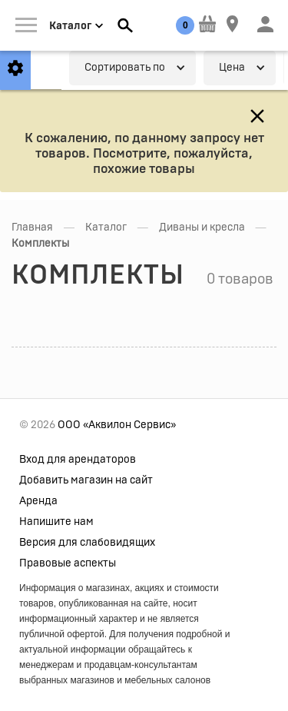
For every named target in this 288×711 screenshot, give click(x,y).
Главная (32, 227)
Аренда (38, 501)
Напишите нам (56, 522)
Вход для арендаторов (77, 459)
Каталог (106, 227)
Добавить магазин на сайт (86, 480)
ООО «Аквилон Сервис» (117, 425)
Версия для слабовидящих (87, 542)
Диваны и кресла (202, 227)
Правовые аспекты (67, 563)
